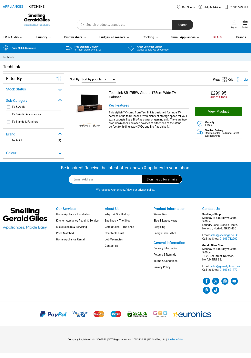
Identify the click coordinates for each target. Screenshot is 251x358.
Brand (33, 139)
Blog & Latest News (165, 225)
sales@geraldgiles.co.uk (225, 271)
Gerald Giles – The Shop (119, 232)
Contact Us (211, 214)
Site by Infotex (175, 344)
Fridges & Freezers (112, 42)
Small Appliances (183, 42)
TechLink (17, 145)
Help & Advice (209, 7)
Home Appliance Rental (70, 244)
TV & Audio (11, 42)
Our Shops (186, 7)
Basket (245, 24)
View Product (218, 116)
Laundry (41, 42)
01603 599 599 (236, 7)
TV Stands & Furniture (25, 126)
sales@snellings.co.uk (223, 240)
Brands (241, 42)
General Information (169, 248)
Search (172, 25)
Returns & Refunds (165, 259)
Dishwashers (73, 42)
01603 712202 (228, 243)
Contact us (111, 250)
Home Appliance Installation (73, 219)
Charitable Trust (114, 238)
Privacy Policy (162, 272)
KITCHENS (37, 7)
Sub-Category (33, 106)
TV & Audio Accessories (26, 119)
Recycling (159, 232)
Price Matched (65, 238)
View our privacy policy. (140, 194)
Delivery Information (166, 253)
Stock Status (33, 94)
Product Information (170, 214)
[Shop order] (99, 85)
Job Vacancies (114, 244)
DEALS (217, 42)
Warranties (160, 219)
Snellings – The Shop (118, 225)
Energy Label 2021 (165, 238)
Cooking (148, 42)
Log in (233, 24)
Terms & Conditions (165, 266)
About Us (112, 214)
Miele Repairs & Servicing (71, 232)
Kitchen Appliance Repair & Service (77, 225)
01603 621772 (228, 274)
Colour (33, 158)
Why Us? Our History (117, 219)
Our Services (66, 214)
